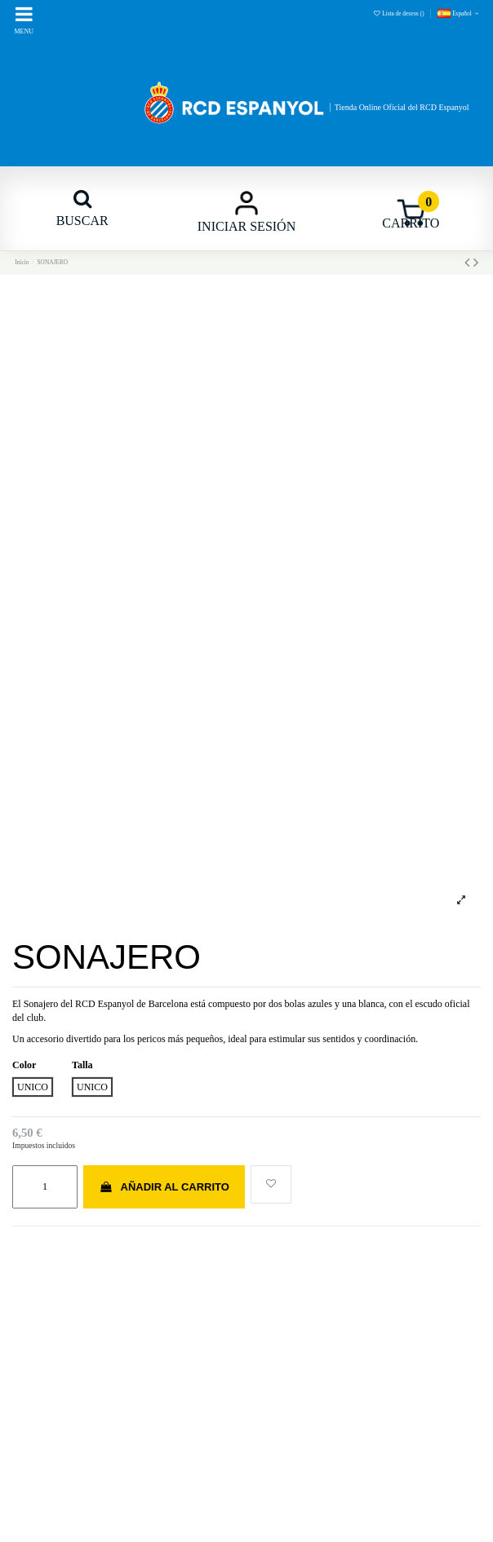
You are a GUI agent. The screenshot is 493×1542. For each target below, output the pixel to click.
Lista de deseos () (399, 13)
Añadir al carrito (164, 1187)
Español (459, 13)
